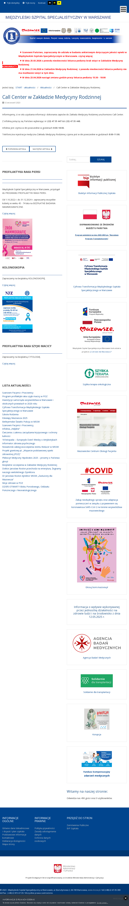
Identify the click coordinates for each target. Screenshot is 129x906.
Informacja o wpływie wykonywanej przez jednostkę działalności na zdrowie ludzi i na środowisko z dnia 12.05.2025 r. (96, 612)
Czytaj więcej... (102, 902)
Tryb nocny (29, 3)
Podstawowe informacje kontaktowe (14, 836)
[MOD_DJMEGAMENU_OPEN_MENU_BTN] (123, 9)
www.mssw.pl (94, 890)
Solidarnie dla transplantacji (96, 692)
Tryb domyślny (12, 3)
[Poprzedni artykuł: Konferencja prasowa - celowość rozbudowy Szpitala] (15, 149)
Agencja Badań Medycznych (97, 657)
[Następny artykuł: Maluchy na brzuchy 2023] (42, 149)
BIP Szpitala (72, 828)
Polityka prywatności (45, 828)
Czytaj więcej (8, 213)
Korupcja (96, 734)
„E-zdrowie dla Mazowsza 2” (101, 352)
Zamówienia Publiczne (78, 825)
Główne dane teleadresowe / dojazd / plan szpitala (15, 830)
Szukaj (100, 159)
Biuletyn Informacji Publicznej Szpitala (96, 193)
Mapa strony (8, 844)
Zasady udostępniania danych (45, 833)
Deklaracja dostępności (13, 841)
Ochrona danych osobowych (43, 839)
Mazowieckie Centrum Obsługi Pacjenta (96, 451)
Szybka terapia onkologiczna (97, 384)
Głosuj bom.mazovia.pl (97, 587)
